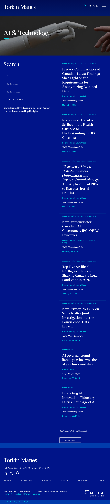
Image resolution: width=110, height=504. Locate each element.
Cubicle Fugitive (24, 502)
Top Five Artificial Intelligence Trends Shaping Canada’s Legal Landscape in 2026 (80, 273)
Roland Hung (68, 96)
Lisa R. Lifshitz (68, 240)
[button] (49, 76)
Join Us (64, 480)
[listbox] (27, 76)
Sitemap (36, 494)
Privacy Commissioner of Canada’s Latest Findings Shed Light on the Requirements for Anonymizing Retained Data (81, 80)
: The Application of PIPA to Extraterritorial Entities (80, 180)
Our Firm (83, 480)
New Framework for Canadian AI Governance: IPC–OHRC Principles (80, 228)
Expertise (26, 480)
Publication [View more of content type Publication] (67, 64)
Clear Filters (20, 99)
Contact (102, 480)
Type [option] (7, 76)
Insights (46, 480)
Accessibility (16, 494)
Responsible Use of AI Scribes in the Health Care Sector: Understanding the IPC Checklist (79, 129)
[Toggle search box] (84, 5)
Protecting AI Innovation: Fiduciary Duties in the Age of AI (79, 397)
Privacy (27, 494)
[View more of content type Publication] (67, 350)
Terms (6, 494)
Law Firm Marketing (10, 502)
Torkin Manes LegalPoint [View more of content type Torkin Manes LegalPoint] (85, 64)
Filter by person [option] (12, 84)
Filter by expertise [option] (13, 92)
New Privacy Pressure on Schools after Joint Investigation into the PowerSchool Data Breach (80, 317)
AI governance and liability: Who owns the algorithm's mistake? (79, 359)
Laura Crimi (81, 96)
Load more (70, 440)
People (7, 480)
